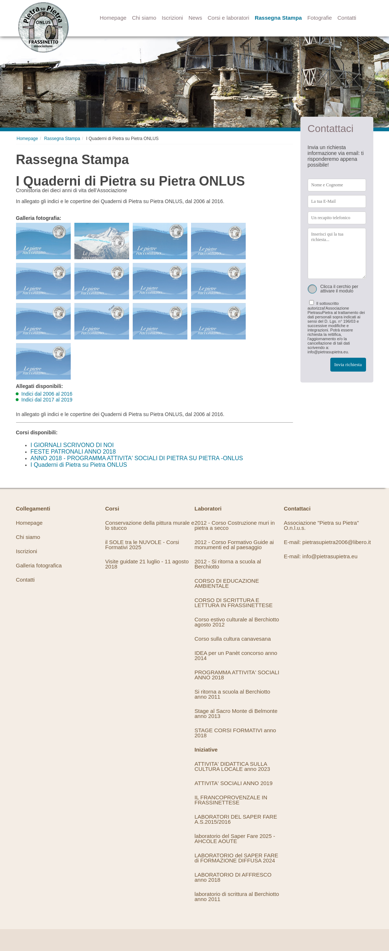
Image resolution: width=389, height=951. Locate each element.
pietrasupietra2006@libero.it (336, 542)
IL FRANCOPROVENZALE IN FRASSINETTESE (231, 800)
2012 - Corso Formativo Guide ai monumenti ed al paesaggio (234, 544)
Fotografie (319, 18)
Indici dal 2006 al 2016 (47, 394)
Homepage (113, 18)
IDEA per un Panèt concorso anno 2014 (236, 655)
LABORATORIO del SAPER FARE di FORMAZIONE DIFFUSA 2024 (237, 857)
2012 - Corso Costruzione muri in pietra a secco (235, 525)
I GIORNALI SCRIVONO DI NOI (72, 445)
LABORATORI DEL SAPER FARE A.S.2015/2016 (236, 819)
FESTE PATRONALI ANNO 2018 (73, 452)
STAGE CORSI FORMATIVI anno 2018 (235, 732)
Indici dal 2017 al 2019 (47, 400)
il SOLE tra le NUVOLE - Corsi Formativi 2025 (142, 544)
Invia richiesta (348, 364)
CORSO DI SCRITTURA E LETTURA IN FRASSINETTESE (234, 602)
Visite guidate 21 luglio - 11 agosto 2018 (147, 564)
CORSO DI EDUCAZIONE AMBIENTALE (227, 583)
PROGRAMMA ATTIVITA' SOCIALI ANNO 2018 (237, 674)
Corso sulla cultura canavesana (233, 639)
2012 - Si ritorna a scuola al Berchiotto (228, 564)
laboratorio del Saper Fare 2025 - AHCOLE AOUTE (235, 838)
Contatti (346, 18)
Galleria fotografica (39, 565)
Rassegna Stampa (278, 18)
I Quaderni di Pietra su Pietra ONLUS (79, 465)
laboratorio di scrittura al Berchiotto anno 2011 (237, 896)
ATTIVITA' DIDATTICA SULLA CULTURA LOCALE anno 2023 (232, 766)
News (195, 18)
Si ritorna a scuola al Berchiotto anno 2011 (233, 694)
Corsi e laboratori (228, 18)
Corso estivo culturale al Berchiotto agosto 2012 (237, 622)
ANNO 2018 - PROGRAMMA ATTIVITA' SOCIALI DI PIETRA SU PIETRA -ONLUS (137, 458)
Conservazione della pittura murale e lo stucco (149, 525)
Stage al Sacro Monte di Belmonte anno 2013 (236, 713)
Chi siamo (144, 18)
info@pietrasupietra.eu (329, 556)
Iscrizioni (172, 18)
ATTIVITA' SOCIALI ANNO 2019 (234, 783)
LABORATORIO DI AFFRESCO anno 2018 (233, 877)
